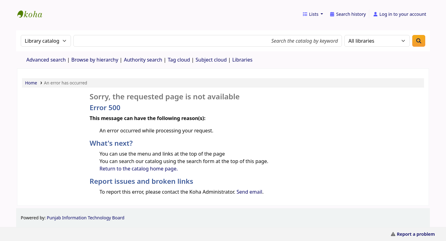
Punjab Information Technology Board (86, 218)
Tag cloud (179, 59)
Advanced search (46, 59)
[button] (313, 14)
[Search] (418, 41)
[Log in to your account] (399, 14)
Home (31, 83)
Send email (249, 191)
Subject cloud (211, 59)
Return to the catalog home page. (138, 168)
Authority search (143, 59)
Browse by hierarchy (94, 59)
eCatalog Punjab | (32, 8)
